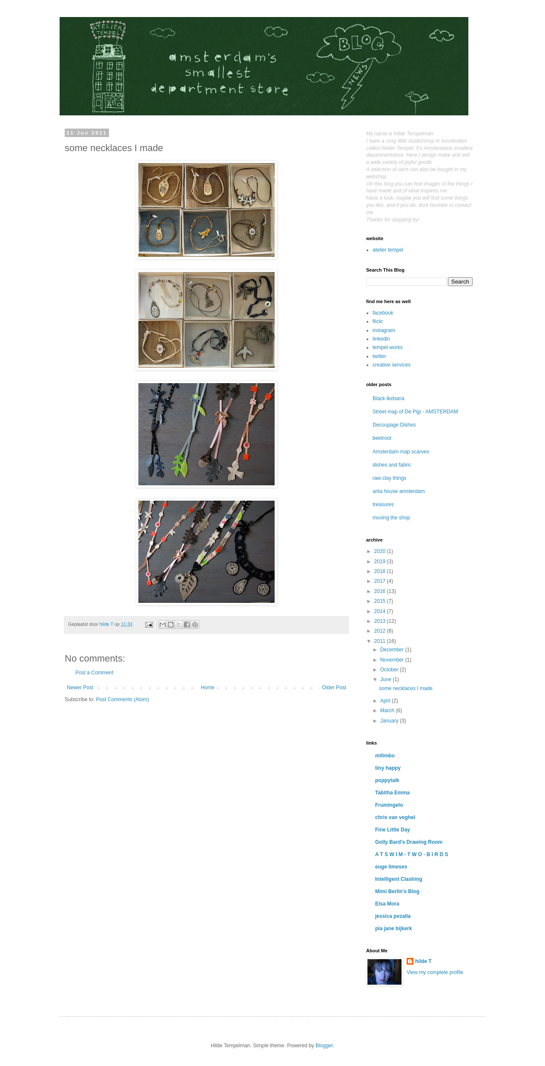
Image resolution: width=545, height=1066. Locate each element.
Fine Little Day (392, 830)
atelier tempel (388, 250)
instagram (384, 330)
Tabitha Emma (392, 793)
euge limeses (391, 867)
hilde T (423, 961)
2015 (380, 601)
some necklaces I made (406, 688)
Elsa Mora (387, 904)
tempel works (388, 347)
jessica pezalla (392, 916)
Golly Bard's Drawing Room (408, 842)
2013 (380, 621)
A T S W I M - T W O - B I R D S (411, 854)
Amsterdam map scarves (401, 452)
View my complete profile (435, 972)
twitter (379, 356)
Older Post (334, 688)
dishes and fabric (392, 465)
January (390, 721)
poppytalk (387, 780)
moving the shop (391, 518)
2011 (380, 641)
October (390, 670)
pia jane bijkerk (393, 928)
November (392, 660)
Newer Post (80, 688)
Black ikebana (388, 398)
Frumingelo (389, 805)
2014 (380, 611)
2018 (380, 571)
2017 (380, 581)
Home (208, 688)
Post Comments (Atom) (122, 699)
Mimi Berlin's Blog (397, 891)
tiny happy (388, 768)
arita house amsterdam (399, 491)
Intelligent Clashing (398, 879)
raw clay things (389, 478)
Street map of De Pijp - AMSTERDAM (415, 412)
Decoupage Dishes (394, 425)
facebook (383, 313)
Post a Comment (94, 673)
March (388, 711)
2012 (380, 631)
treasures (383, 504)
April (386, 701)
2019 (380, 562)
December (392, 650)
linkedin (381, 339)
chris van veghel (395, 817)
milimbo (385, 756)
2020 (380, 551)
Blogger (324, 1046)
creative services (391, 365)
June (386, 679)
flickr (378, 321)
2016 (380, 591)
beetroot (382, 438)
